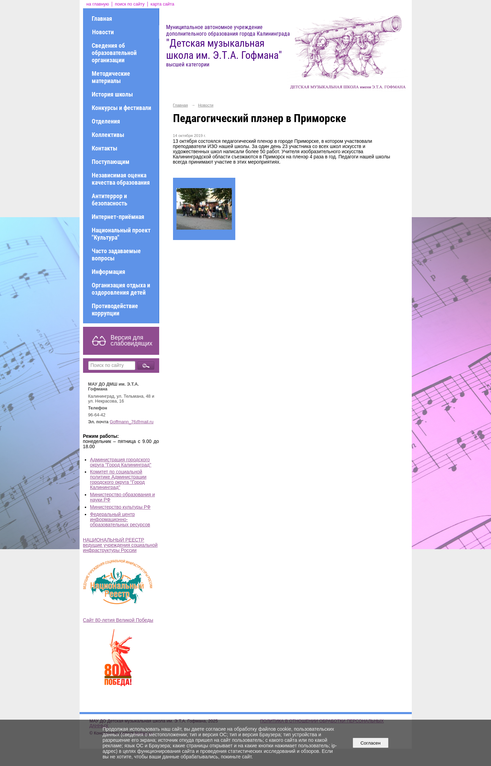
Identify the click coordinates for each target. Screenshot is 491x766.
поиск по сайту (130, 4)
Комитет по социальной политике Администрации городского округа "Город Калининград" (118, 479)
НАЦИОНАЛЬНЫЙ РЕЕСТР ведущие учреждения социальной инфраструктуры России (120, 545)
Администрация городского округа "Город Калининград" (120, 462)
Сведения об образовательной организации (114, 53)
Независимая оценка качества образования (121, 179)
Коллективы (108, 134)
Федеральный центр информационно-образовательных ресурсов (120, 519)
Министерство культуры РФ (120, 507)
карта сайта (162, 4)
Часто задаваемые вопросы (116, 254)
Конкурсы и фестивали (121, 107)
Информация (108, 271)
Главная (102, 18)
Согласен (370, 743)
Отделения (106, 121)
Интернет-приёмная (118, 216)
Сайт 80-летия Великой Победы (118, 620)
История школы (112, 94)
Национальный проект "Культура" (121, 234)
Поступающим (110, 161)
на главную (98, 4)
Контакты (104, 148)
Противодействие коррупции (115, 309)
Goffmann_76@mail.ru (132, 421)
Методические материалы (111, 77)
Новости (103, 32)
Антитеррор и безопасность (109, 199)
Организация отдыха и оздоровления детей (121, 289)
